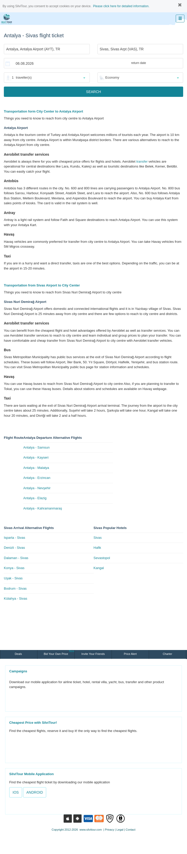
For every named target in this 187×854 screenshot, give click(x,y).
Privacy (109, 829)
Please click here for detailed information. (121, 6)
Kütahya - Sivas (15, 598)
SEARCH (93, 92)
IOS (16, 792)
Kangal (99, 568)
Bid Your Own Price (59, 652)
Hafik (97, 548)
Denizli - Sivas (14, 548)
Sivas (98, 538)
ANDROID (34, 792)
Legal (119, 829)
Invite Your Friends (93, 653)
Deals (19, 653)
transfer (141, 161)
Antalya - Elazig (34, 498)
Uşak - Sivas (13, 578)
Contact (130, 829)
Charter (167, 653)
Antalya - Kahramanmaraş (42, 508)
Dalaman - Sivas (16, 558)
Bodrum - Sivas (15, 588)
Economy (112, 77)
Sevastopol (102, 558)
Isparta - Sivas (14, 538)
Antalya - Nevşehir (37, 488)
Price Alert (130, 653)
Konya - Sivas (14, 568)
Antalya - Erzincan (37, 478)
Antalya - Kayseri (35, 457)
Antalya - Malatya (36, 468)
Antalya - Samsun (36, 447)
